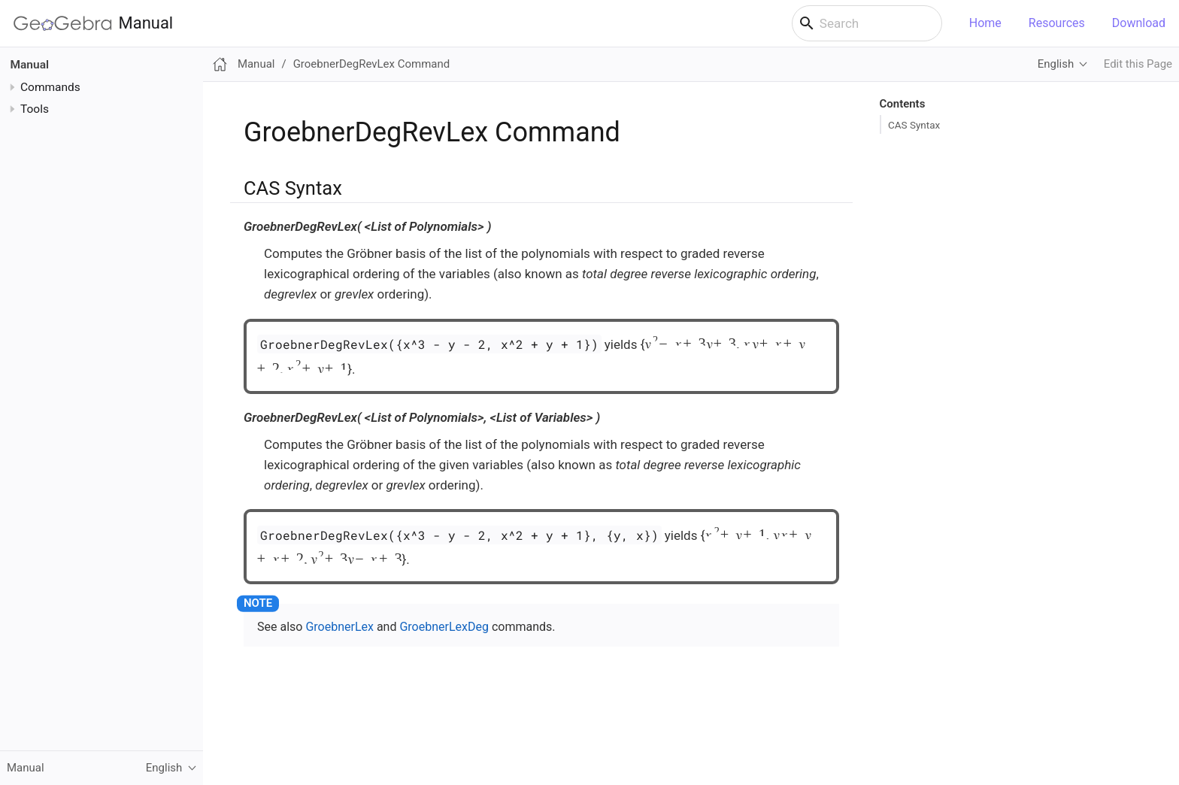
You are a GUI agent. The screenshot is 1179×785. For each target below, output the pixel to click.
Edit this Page (1138, 64)
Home (985, 23)
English (1056, 64)
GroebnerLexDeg (444, 627)
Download (1138, 23)
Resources (1057, 23)
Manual (93, 23)
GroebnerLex (339, 627)
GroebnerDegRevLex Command (371, 64)
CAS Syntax (914, 125)
